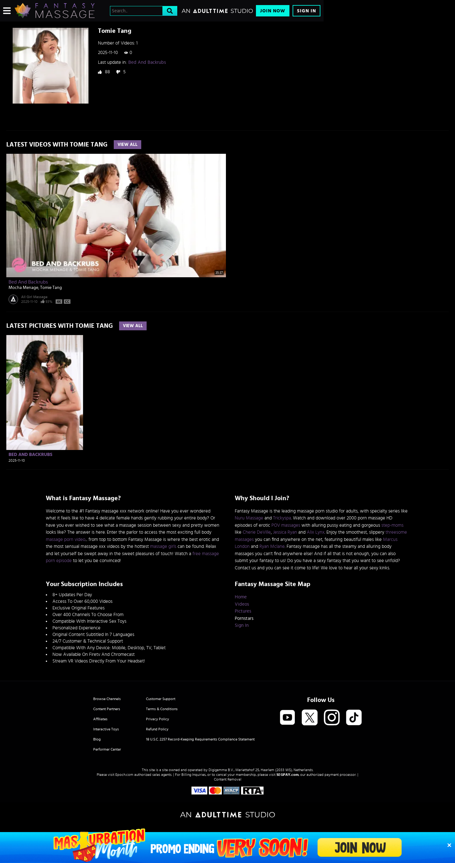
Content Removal (227, 779)
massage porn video (65, 539)
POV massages (285, 525)
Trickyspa (282, 518)
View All (127, 144)
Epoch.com (124, 774)
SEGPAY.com (287, 774)
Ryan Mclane (272, 546)
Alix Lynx (316, 532)
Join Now (272, 11)
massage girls (163, 546)
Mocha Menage (23, 287)
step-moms (392, 525)
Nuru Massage (249, 518)
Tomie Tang (51, 287)
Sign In (306, 11)
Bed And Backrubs (147, 62)
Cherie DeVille (257, 532)
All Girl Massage (34, 297)
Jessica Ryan (285, 532)
